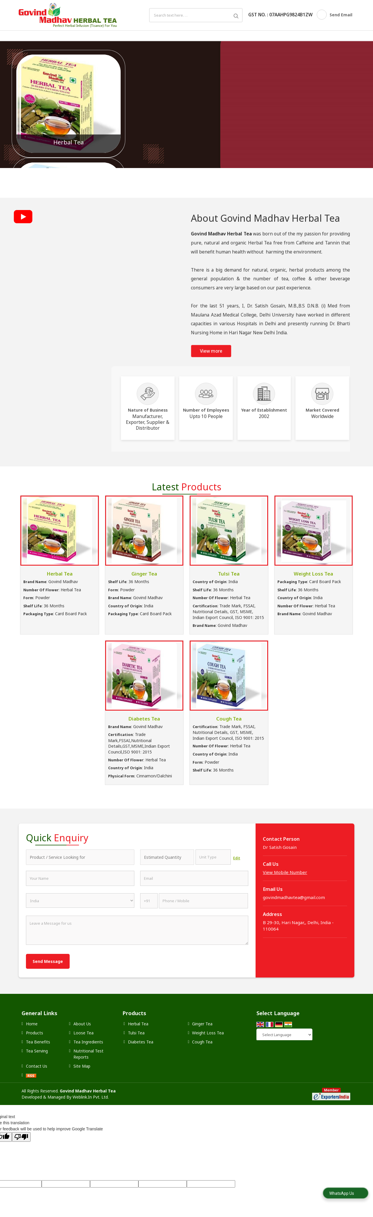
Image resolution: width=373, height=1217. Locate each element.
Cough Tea (229, 718)
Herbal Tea (68, 142)
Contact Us (36, 1066)
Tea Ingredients (88, 1042)
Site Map (81, 1066)
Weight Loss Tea (313, 573)
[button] (285, 872)
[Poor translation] (21, 1137)
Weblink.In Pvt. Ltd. (91, 1097)
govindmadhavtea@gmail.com (294, 897)
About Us (82, 1024)
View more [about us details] (211, 351)
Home (32, 1024)
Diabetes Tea (144, 718)
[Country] (80, 900)
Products (34, 1033)
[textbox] (213, 857)
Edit (236, 858)
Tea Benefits (38, 1042)
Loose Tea (83, 1033)
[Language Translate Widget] (284, 1035)
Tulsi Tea (229, 573)
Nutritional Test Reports (88, 1054)
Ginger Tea (144, 573)
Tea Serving (37, 1051)
